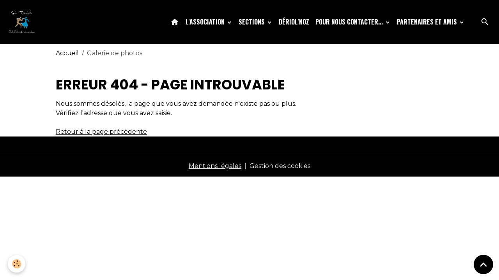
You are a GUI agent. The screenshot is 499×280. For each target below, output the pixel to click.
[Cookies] (16, 264)
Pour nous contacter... (349, 21)
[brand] (23, 21)
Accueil (67, 53)
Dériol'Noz (294, 21)
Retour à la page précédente (101, 131)
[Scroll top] (483, 264)
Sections (252, 21)
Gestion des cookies (280, 166)
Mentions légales (215, 166)
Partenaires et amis (427, 21)
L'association (206, 21)
